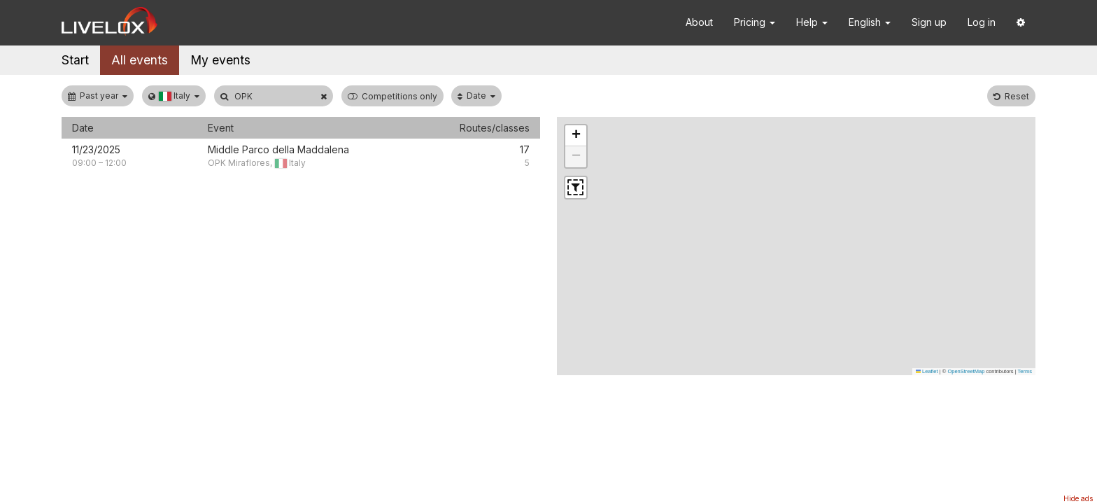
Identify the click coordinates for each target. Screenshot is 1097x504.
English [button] (870, 22)
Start (75, 59)
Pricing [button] (754, 22)
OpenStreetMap (965, 371)
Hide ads (1078, 498)
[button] (1020, 23)
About (699, 22)
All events (139, 59)
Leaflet (927, 371)
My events (220, 59)
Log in (982, 22)
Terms (1025, 371)
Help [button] (812, 22)
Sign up (929, 22)
